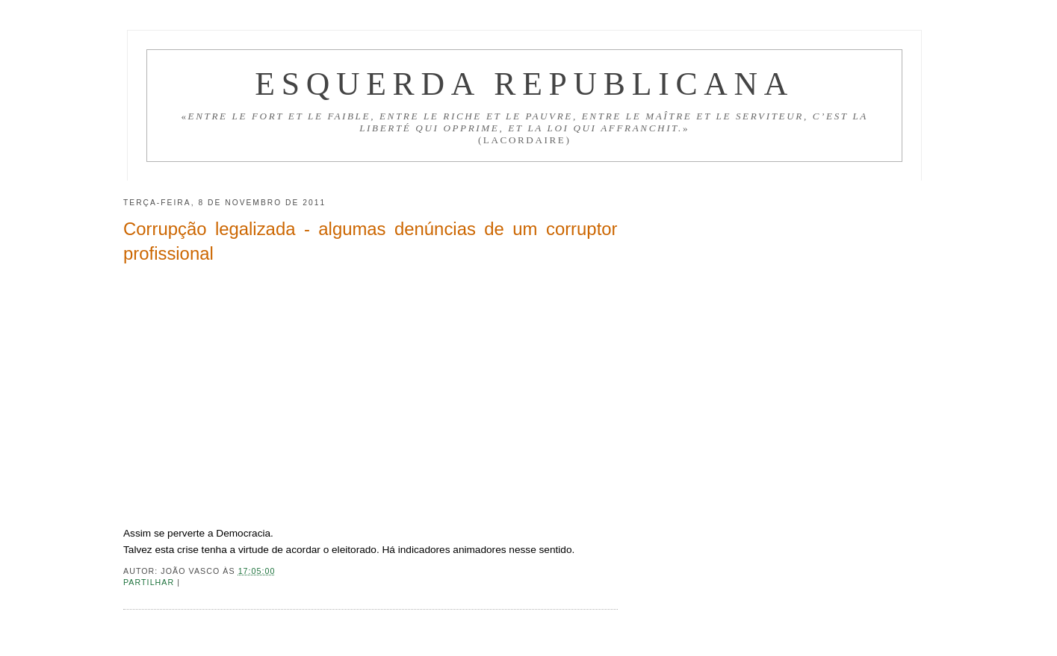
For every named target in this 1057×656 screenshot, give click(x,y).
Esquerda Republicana (524, 83)
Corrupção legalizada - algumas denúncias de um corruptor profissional (370, 241)
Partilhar (150, 582)
